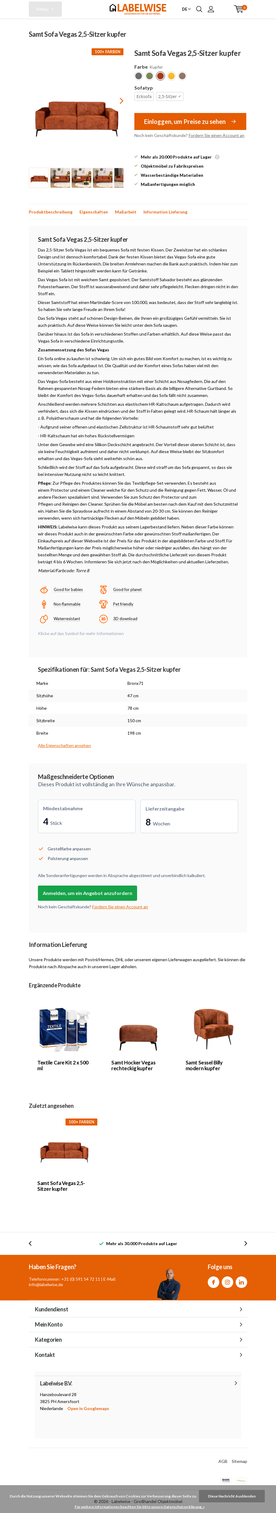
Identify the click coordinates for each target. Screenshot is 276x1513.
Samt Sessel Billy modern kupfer (204, 1065)
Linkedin (241, 1280)
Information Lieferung (165, 211)
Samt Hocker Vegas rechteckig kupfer (133, 1065)
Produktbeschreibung (50, 211)
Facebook (213, 1280)
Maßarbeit (125, 211)
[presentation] (116, 100)
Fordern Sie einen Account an (216, 135)
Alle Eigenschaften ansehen (64, 745)
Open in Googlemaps (88, 1408)
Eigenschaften (93, 211)
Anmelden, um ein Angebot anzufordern (87, 893)
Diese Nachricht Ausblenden (232, 1496)
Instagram (227, 1280)
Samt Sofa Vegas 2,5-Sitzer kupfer (61, 1186)
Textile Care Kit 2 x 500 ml (63, 1065)
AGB (222, 1461)
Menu (42, 9)
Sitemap (239, 1461)
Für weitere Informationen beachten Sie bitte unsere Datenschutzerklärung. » (140, 1506)
